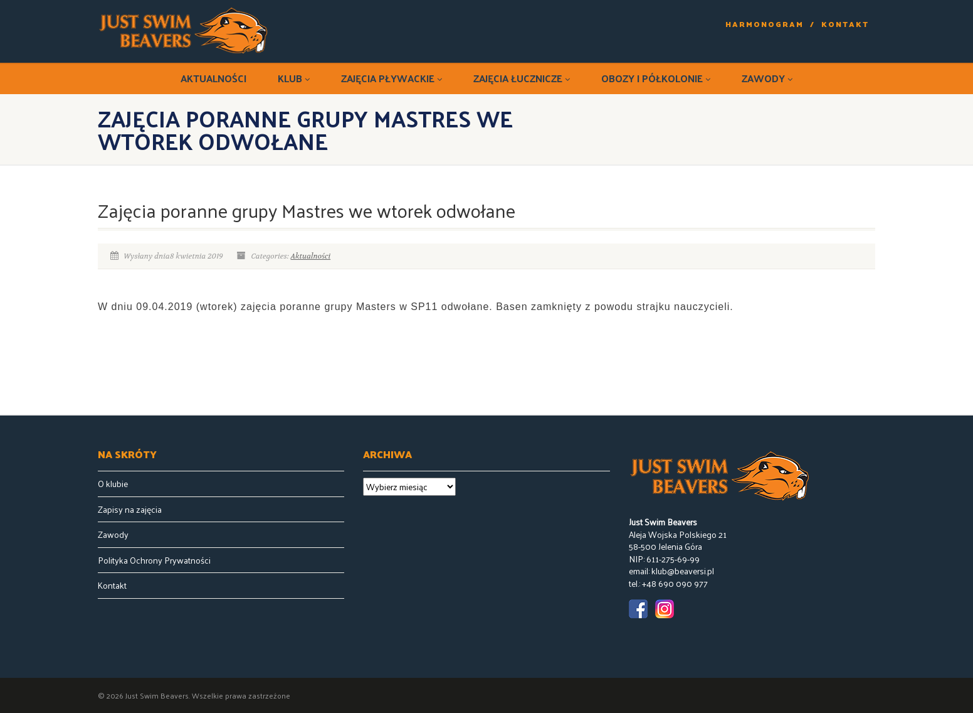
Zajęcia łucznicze (521, 78)
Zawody (767, 78)
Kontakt (845, 24)
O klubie (113, 484)
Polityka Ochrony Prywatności (154, 560)
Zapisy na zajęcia (130, 509)
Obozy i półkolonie (655, 78)
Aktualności (213, 78)
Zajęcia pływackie (391, 78)
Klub (294, 78)
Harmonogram (764, 24)
